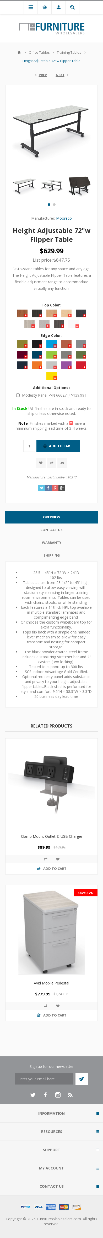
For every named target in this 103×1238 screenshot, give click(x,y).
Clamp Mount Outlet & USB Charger (51, 836)
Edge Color (51, 335)
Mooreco (64, 218)
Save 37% (86, 892)
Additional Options (51, 387)
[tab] (51, 517)
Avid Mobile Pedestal (51, 983)
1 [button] (49, 204)
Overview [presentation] (51, 517)
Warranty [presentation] (51, 542)
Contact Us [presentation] (51, 529)
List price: (43, 260)
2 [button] (54, 204)
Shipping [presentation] (52, 555)
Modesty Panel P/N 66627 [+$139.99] (54, 395)
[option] (24, 186)
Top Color (51, 305)
